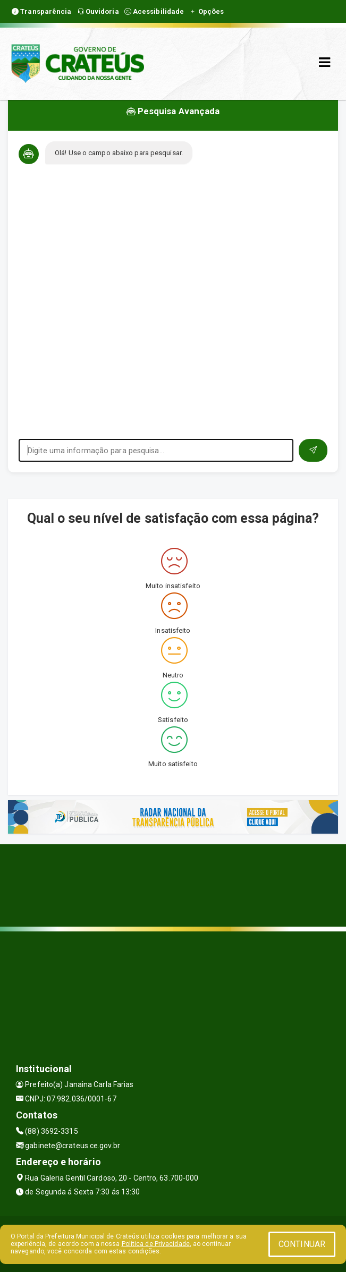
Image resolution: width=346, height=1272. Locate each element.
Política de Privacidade (156, 1244)
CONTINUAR (302, 1244)
